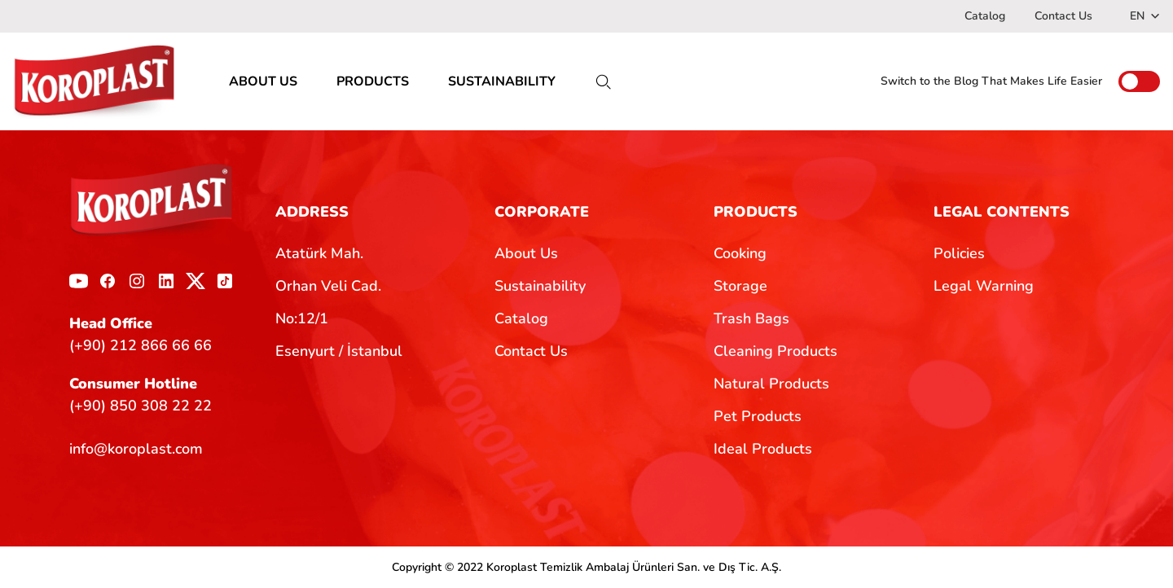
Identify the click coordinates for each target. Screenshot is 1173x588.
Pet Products (758, 416)
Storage (740, 286)
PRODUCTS (372, 81)
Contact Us (1063, 16)
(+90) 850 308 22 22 (140, 405)
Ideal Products (763, 449)
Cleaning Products (775, 351)
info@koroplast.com (136, 449)
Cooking (740, 253)
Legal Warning (984, 286)
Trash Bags (751, 318)
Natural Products (771, 383)
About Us (526, 253)
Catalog (984, 16)
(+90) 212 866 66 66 (140, 345)
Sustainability (540, 286)
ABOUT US (263, 81)
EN (1145, 16)
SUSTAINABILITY (502, 81)
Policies (959, 253)
